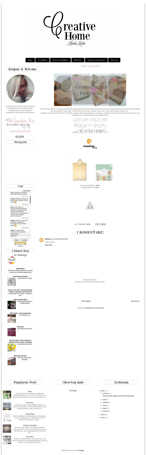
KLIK (98, 185)
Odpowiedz (48, 245)
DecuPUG (20, 327)
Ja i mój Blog (42, 60)
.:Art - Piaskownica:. (20, 255)
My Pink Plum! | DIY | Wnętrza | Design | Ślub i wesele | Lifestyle (20, 341)
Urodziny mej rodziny (30, 425)
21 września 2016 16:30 (60, 239)
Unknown (48, 239)
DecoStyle (78, 60)
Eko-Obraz (29, 403)
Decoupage (73, 390)
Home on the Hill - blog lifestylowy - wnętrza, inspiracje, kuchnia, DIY (20, 291)
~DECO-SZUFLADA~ (20, 299)
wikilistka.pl (20, 268)
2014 (102, 417)
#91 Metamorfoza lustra (24, 328)
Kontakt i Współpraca (60, 60)
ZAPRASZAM (29, 414)
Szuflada (114, 60)
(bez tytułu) (29, 437)
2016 (102, 391)
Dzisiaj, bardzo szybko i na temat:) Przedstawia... (118, 396)
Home (30, 60)
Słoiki (30, 391)
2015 (102, 415)
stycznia (105, 411)
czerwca (105, 393)
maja (104, 399)
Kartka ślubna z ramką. (25, 278)
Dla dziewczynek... (25, 315)
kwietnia (105, 402)
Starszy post (135, 301)
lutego (105, 408)
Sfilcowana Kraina (20, 356)
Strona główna (86, 301)
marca (105, 405)
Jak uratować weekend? (24, 344)
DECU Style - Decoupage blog (20, 313)
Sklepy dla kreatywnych (96, 60)
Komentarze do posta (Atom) (94, 308)
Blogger (81, 450)
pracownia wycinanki (20, 276)
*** (25, 257)
